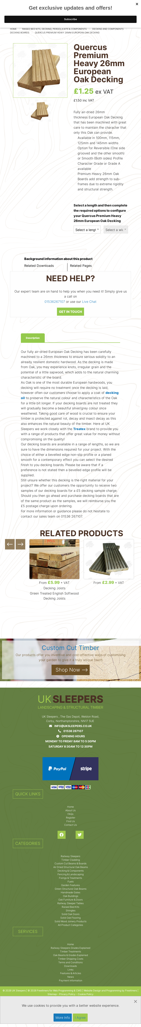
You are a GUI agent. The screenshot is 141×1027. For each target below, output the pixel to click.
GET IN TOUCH (70, 312)
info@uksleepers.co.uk (70, 726)
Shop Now (68, 669)
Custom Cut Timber (70, 647)
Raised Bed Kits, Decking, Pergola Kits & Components (54, 29)
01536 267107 (70, 731)
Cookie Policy (85, 994)
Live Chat (89, 302)
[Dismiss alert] (135, 1001)
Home (13, 29)
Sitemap (52, 994)
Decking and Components (108, 29)
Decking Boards (19, 32)
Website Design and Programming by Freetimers (110, 990)
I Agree (80, 1018)
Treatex (79, 429)
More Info (63, 1018)
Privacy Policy (67, 994)
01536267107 (55, 302)
